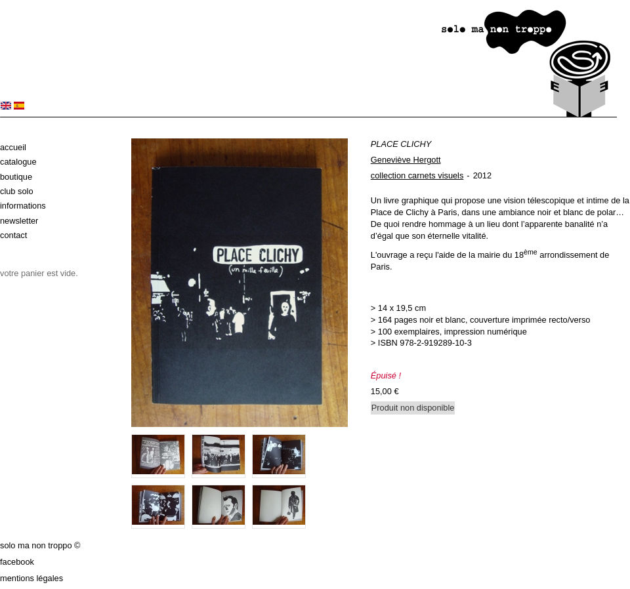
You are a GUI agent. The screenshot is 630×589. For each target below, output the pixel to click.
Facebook (17, 562)
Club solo (16, 191)
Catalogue (18, 162)
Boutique (16, 177)
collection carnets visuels (417, 175)
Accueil (13, 147)
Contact (13, 235)
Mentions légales (31, 578)
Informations (23, 206)
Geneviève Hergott (406, 160)
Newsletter (19, 221)
